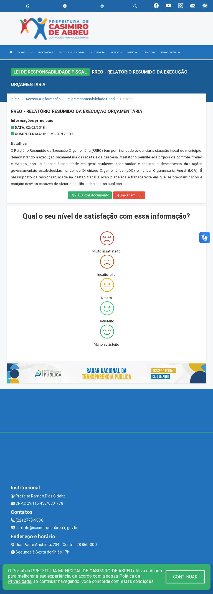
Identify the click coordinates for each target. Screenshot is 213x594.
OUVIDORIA (149, 52)
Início (15, 99)
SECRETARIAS (45, 52)
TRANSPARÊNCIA (170, 52)
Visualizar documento (90, 195)
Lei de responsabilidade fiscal (90, 99)
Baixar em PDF (129, 195)
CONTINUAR (185, 577)
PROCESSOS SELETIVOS (72, 52)
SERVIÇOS (116, 52)
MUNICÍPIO (25, 52)
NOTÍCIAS (132, 52)
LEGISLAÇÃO (98, 52)
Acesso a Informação (43, 99)
